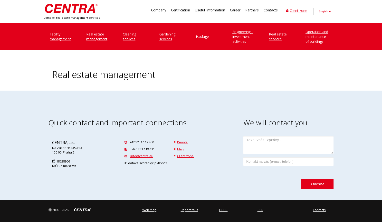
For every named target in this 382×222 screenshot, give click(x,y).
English (324, 11)
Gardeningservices (167, 36)
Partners (252, 10)
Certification (180, 10)
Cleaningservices (129, 36)
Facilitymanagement (60, 36)
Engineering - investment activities (242, 36)
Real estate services (278, 36)
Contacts (271, 10)
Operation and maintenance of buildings (317, 36)
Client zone (296, 10)
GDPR (223, 210)
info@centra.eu (141, 156)
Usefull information (210, 10)
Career (235, 10)
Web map (149, 210)
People (182, 142)
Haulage (202, 36)
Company (158, 10)
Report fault (189, 210)
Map (180, 149)
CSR (260, 210)
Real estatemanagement (96, 36)
